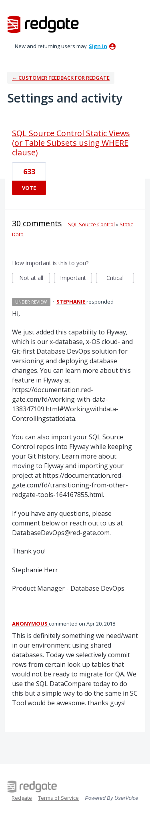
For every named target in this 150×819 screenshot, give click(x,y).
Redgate (22, 797)
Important (76, 278)
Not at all (34, 278)
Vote (29, 187)
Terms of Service (58, 797)
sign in (98, 46)
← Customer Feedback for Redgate (61, 77)
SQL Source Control (91, 224)
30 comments (37, 223)
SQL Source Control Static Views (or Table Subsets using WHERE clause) (71, 143)
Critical (120, 278)
